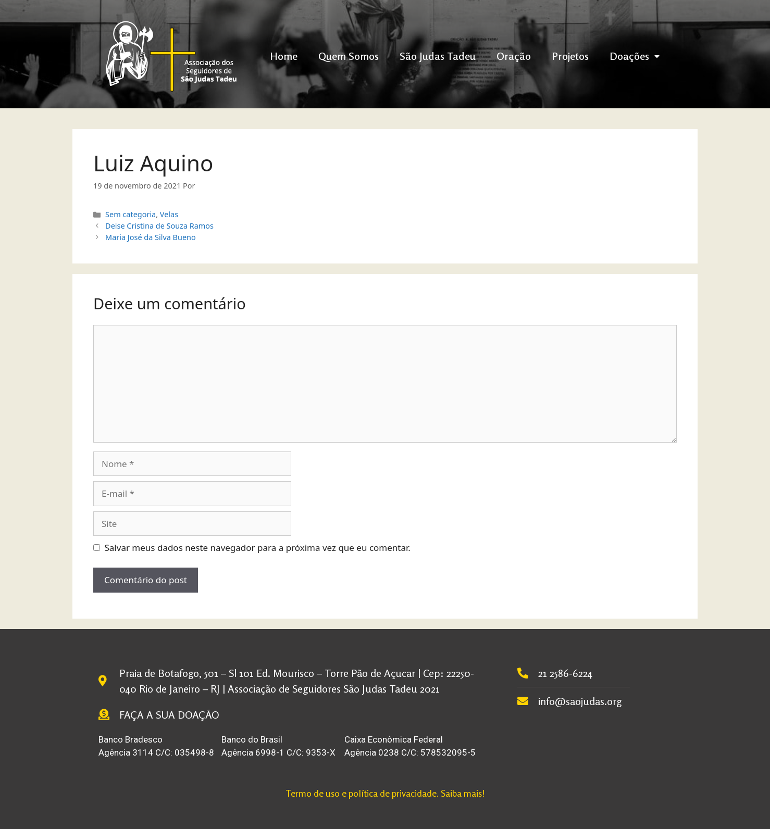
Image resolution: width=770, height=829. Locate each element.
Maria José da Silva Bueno (150, 237)
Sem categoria (130, 214)
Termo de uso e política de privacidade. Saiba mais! (385, 793)
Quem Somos (348, 55)
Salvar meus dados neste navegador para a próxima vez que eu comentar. (258, 548)
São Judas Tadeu (438, 55)
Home (283, 55)
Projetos (570, 55)
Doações (635, 55)
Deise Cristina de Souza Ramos (159, 226)
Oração (513, 55)
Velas (169, 214)
